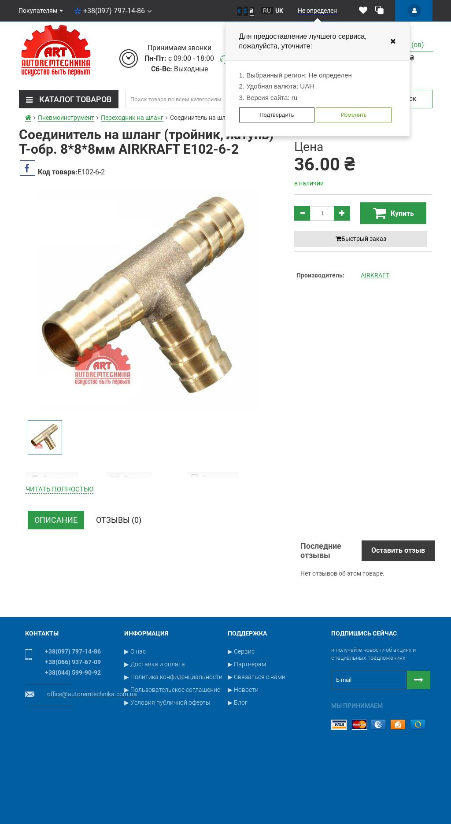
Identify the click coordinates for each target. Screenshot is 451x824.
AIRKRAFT (375, 275)
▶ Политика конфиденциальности (173, 723)
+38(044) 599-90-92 (73, 719)
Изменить (354, 114)
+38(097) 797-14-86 (113, 11)
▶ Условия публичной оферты (167, 749)
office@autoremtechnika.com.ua (92, 740)
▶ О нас (135, 698)
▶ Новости (243, 736)
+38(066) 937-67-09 (73, 708)
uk (279, 10)
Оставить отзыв (398, 597)
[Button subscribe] (418, 726)
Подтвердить (276, 114)
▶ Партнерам (247, 710)
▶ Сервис (241, 698)
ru (267, 10)
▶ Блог (238, 749)
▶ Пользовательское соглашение (172, 736)
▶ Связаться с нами (256, 723)
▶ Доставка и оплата (154, 710)
